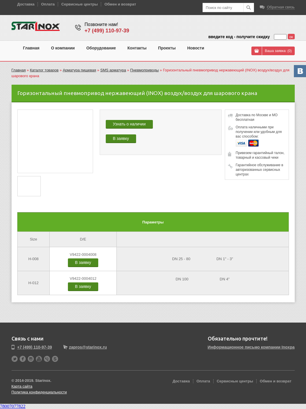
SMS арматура (113, 70)
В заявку (121, 138)
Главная (31, 48)
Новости (195, 48)
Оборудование (101, 48)
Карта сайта (22, 386)
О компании (63, 48)
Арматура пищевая (79, 70)
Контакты (136, 48)
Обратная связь (281, 7)
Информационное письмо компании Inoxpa (251, 347)
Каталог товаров (44, 70)
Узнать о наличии (129, 124)
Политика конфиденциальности (39, 392)
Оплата (48, 4)
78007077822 (12, 406)
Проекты (167, 48)
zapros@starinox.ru (88, 347)
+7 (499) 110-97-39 (107, 31)
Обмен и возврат (120, 4)
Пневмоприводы (144, 70)
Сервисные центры (79, 4)
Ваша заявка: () (278, 51)
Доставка (26, 4)
